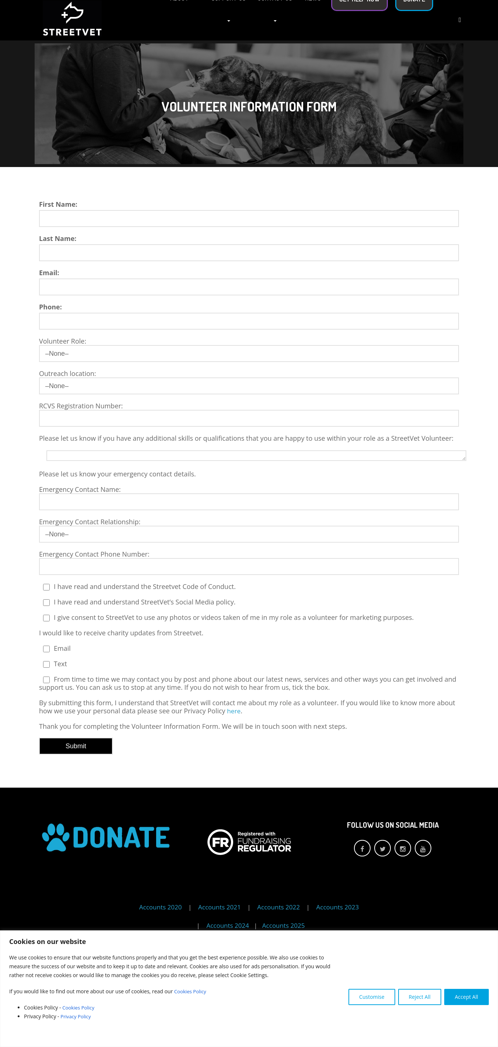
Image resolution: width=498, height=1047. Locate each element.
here (234, 710)
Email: (49, 273)
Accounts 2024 (228, 925)
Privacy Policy (77, 1016)
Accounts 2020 (160, 907)
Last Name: (57, 238)
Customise (372, 996)
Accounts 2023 (337, 907)
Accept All (466, 996)
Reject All (420, 996)
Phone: (50, 307)
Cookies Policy (191, 991)
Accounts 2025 (283, 925)
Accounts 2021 (219, 907)
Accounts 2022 (278, 907)
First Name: (58, 204)
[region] (249, 988)
